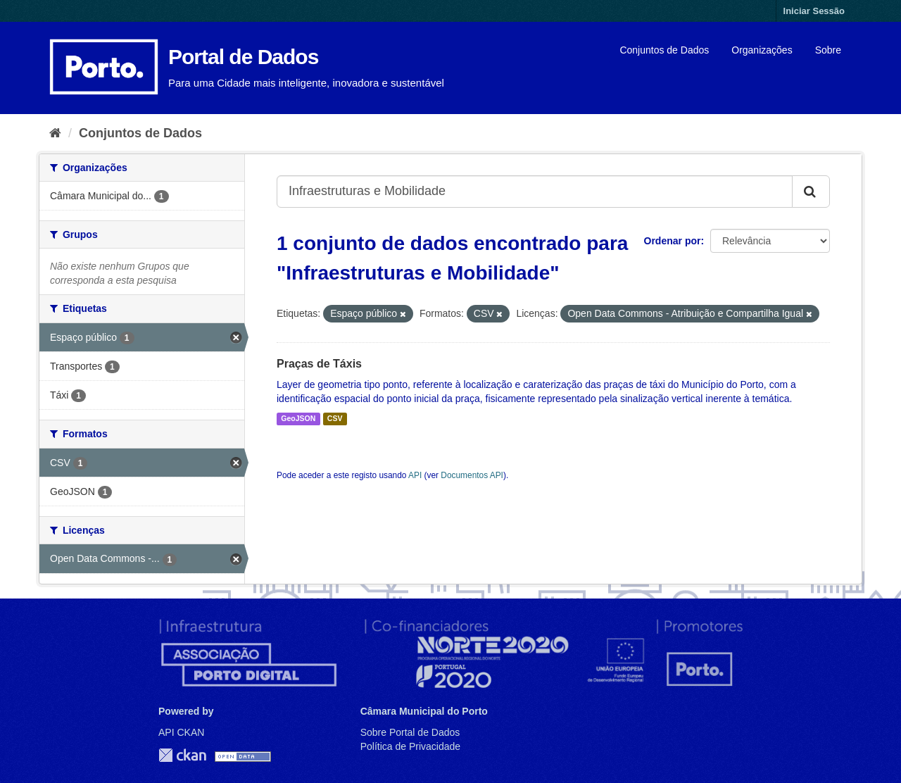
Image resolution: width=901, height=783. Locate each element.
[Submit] (811, 191)
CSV (335, 419)
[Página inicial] (55, 133)
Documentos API (472, 475)
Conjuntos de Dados (664, 50)
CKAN (182, 755)
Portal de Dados (243, 56)
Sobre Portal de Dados (410, 732)
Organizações (761, 50)
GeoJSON (298, 419)
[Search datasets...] (535, 191)
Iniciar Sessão (814, 11)
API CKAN (181, 732)
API (415, 475)
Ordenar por (672, 240)
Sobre (828, 50)
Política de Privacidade (410, 746)
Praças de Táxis (319, 364)
